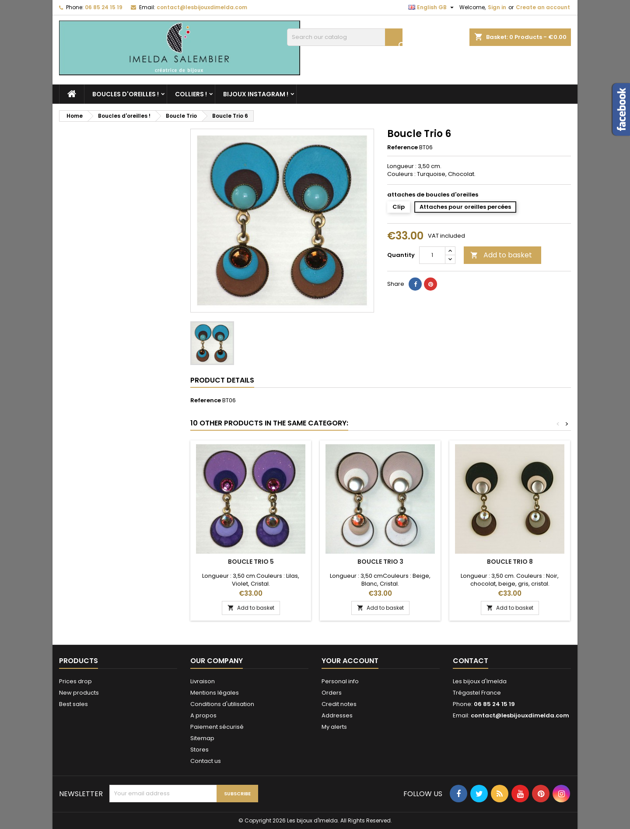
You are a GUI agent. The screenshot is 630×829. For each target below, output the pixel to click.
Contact (470, 661)
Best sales (73, 704)
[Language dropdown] (432, 7)
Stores (199, 749)
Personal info (340, 681)
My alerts (334, 727)
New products (79, 692)
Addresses (337, 715)
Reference (402, 147)
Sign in (497, 7)
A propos (203, 715)
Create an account (543, 7)
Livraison (202, 681)
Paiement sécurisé (217, 727)
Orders (332, 692)
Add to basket (501, 255)
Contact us (205, 761)
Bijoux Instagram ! (255, 94)
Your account (350, 661)
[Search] (344, 37)
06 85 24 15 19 (103, 7)
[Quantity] (432, 255)
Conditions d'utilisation (222, 704)
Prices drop (75, 681)
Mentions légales (214, 692)
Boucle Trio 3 (380, 561)
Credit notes (339, 704)
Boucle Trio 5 (251, 561)
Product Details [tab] (222, 380)
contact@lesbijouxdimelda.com (202, 7)
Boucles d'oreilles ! (125, 94)
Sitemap (202, 738)
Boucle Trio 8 (510, 561)
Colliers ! (191, 94)
